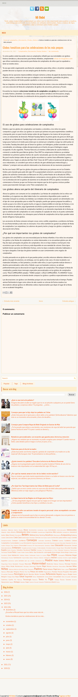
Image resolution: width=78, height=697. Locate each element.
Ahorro (13, 532)
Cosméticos (48, 540)
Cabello (3, 537)
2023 (5, 603)
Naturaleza (62, 566)
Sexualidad (57, 577)
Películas (10, 572)
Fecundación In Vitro (51, 550)
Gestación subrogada (44, 552)
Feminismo (73, 550)
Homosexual (4, 558)
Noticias (11, 569)
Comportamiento (6, 540)
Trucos (62, 580)
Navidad (69, 566)
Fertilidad (4, 552)
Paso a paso (64, 569)
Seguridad (28, 577)
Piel (26, 572)
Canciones (9, 537)
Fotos (14, 552)
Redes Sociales (40, 574)
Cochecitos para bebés (59, 537)
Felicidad (60, 550)
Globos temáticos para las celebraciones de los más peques (33, 47)
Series (47, 577)
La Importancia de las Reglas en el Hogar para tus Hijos (32, 498)
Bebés (25, 534)
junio (8, 640)
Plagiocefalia (47, 572)
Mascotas (28, 564)
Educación (59, 545)
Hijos (54, 555)
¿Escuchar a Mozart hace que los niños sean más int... (24, 612)
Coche (48, 537)
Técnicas (19, 580)
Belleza (32, 535)
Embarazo (16, 547)
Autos (3, 535)
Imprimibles (25, 558)
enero (8, 659)
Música (49, 566)
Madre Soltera (59, 561)
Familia (33, 550)
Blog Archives (28, 384)
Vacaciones (5, 582)
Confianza (22, 540)
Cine (41, 537)
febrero (8, 655)
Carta (15, 537)
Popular (6, 384)
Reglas (70, 574)
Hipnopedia (61, 555)
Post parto (73, 572)
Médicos (56, 564)
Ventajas (17, 582)
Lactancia (11, 561)
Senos (34, 577)
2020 (5, 668)
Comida (74, 537)
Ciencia (37, 537)
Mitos (8, 566)
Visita (58, 582)
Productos (10, 574)
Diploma (16, 545)
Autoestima (66, 532)
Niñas (75, 566)
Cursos (21, 543)
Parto (59, 569)
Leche (16, 561)
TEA (15, 580)
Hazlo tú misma (41, 555)
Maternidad (39, 563)
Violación (41, 582)
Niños (4, 569)
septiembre (10, 629)
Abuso (26, 530)
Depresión (40, 543)
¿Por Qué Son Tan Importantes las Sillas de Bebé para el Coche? (35, 486)
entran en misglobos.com (63, 59)
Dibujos (8, 545)
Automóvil (73, 532)
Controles (41, 540)
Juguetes (4, 561)
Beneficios (49, 535)
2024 (5, 599)
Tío (46, 580)
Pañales (50, 569)
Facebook (26, 550)
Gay (35, 552)
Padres (38, 569)
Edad (52, 545)
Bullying (74, 535)
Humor (11, 558)
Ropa (17, 577)
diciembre (9, 610)
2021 (5, 664)
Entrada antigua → (69, 301)
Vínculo (36, 582)
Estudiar (13, 550)
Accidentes (40, 530)
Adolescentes (72, 530)
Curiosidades (14, 543)
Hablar (27, 555)
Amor (29, 532)
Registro (65, 574)
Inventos (59, 558)
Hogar (74, 555)
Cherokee (31, 537)
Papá (55, 569)
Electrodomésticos (6, 548)
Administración (61, 530)
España (4, 550)
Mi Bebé (40, 17)
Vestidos (22, 582)
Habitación (15, 555)
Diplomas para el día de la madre (23, 449)
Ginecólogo (65, 552)
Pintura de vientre (36, 572)
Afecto (8, 532)
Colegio (69, 537)
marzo (8, 652)
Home (5, 40)
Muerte (38, 566)
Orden (26, 569)
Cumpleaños (13, 40)
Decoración (22, 40)
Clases (45, 537)
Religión (4, 577)
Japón (69, 558)
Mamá (67, 560)
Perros (22, 572)
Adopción (3, 532)
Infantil (41, 558)
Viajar (27, 582)
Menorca (61, 564)
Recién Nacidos (29, 574)
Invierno (65, 558)
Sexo (51, 577)
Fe (43, 550)
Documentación (39, 545)
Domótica (47, 545)
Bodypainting (66, 535)
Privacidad (4, 574)
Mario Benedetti (13, 564)
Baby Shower (10, 535)
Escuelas (74, 548)
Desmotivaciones (54, 543)
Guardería (4, 555)
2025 (5, 596)
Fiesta (30, 40)
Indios (31, 558)
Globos (35, 40)
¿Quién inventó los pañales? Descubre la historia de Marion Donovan (37, 461)
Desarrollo (46, 543)
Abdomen (10, 530)
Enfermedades (41, 548)
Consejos (32, 540)
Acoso (45, 530)
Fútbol (23, 552)
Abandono (4, 530)
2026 (5, 592)
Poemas (54, 572)
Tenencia (34, 580)
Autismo (59, 532)
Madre (49, 560)
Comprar (15, 540)
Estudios (20, 550)
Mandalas (74, 561)
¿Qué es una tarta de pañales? (22, 400)
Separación (40, 577)
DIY (33, 545)
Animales (34, 532)
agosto (8, 633)
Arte (54, 532)
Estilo (8, 550)
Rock (13, 577)
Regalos (59, 574)
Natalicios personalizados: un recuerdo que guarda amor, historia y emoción (40, 437)
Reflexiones (51, 574)
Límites (32, 561)
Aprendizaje (41, 532)
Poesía (60, 572)
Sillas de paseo (65, 577)
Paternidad (73, 569)
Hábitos (22, 555)
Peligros (16, 572)
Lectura (21, 561)
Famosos (39, 550)
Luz (43, 561)
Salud (21, 576)
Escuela (67, 548)
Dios (12, 545)
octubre (8, 625)
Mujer (44, 566)
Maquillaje (4, 564)
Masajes (21, 564)
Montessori (19, 566)
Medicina (50, 564)
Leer (25, 561)
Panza (45, 569)
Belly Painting (40, 535)
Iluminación (17, 558)
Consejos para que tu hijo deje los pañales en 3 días (30, 412)
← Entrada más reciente (10, 301)
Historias (68, 555)
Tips (50, 579)
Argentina (48, 532)
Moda (12, 566)
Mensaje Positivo (71, 564)
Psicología (18, 574)
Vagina (11, 582)
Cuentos (61, 540)
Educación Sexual (70, 545)
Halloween (32, 555)
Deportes (34, 543)
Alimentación (21, 532)
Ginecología (56, 552)
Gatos (31, 552)
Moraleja (26, 566)
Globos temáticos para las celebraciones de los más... (25, 616)
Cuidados (67, 540)
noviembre (10, 621)
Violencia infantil (50, 582)
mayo (8, 644)
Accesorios (33, 530)
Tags (16, 384)
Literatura (38, 561)
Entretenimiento (51, 548)
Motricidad (32, 566)
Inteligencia (47, 558)
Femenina (67, 550)
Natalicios (55, 566)
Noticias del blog (19, 569)
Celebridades (25, 537)
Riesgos (9, 577)
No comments (54, 51)
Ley (28, 561)
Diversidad (23, 545)
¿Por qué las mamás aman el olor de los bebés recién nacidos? (34, 474)
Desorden (68, 543)
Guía (9, 555)
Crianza (55, 540)
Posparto (66, 572)
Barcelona (18, 535)
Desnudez (62, 543)
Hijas (48, 555)
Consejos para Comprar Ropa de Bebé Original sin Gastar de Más (35, 425)
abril (7, 648)
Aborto (16, 530)
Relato (75, 574)
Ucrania (74, 580)
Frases (18, 552)
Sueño (11, 580)
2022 (5, 607)
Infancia (35, 558)
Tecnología (27, 579)
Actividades (52, 530)
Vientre (31, 582)
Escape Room (60, 548)
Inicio (4, 3)
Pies (29, 572)
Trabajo (57, 580)
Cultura (74, 540)
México (3, 566)
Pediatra (3, 572)
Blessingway (57, 535)
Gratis (75, 552)
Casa (19, 537)
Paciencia (31, 569)
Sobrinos (4, 580)
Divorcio (29, 545)
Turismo (68, 580)
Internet (54, 558)
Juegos (74, 558)
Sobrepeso (74, 577)
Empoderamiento (27, 548)
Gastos (27, 552)
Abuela (21, 530)
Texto (41, 579)
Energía (34, 548)
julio (7, 636)
